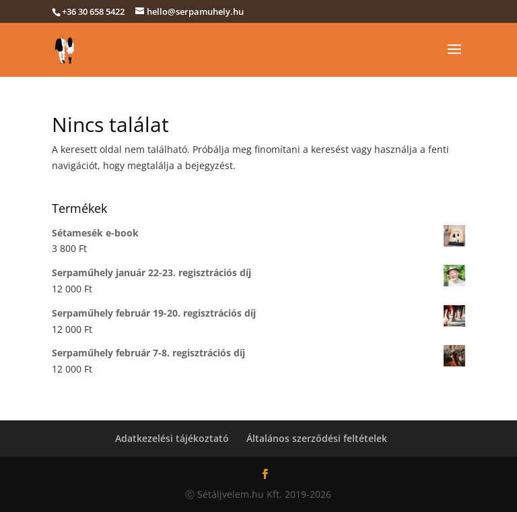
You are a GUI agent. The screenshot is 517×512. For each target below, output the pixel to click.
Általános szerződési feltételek (316, 438)
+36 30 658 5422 (93, 11)
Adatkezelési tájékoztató (172, 438)
